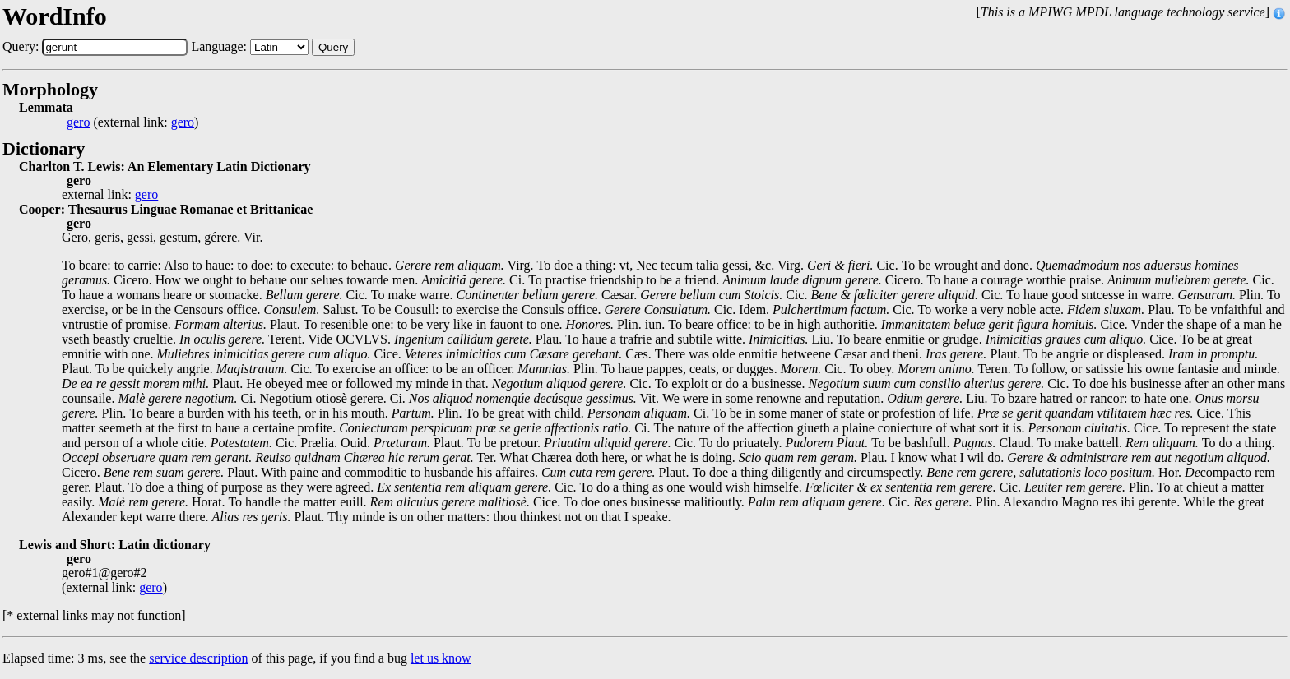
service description (198, 658)
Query (333, 47)
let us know (441, 658)
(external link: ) (132, 122)
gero (78, 122)
